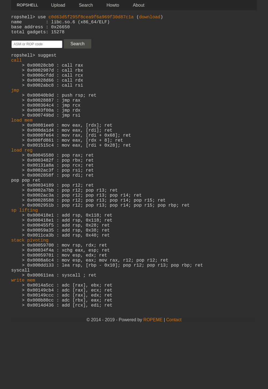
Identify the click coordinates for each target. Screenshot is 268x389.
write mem (23, 335)
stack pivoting (29, 286)
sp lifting (24, 250)
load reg (21, 177)
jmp (15, 103)
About (139, 5)
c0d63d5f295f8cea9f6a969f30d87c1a (91, 18)
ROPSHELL (27, 5)
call (16, 67)
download (149, 18)
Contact (173, 382)
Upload (58, 5)
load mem (21, 140)
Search (86, 5)
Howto (113, 5)
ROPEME (153, 382)
